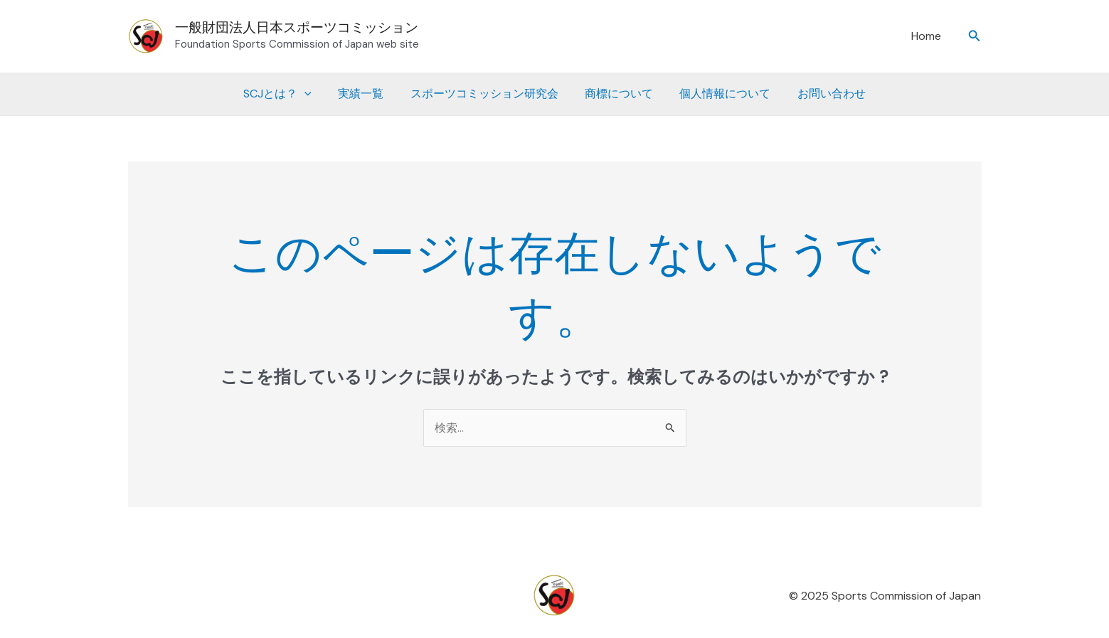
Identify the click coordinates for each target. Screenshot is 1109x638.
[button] (974, 36)
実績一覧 (366, 93)
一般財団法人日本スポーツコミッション (296, 27)
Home (928, 35)
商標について (617, 93)
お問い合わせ (821, 93)
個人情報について (719, 93)
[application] (314, 94)
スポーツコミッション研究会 (486, 93)
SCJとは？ (287, 94)
